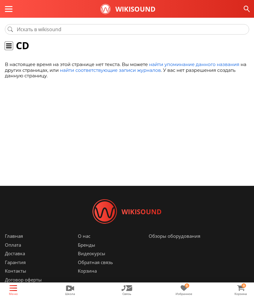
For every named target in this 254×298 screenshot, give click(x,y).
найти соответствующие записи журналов (110, 70)
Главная (14, 236)
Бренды (86, 245)
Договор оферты (23, 280)
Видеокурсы (91, 253)
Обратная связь (95, 262)
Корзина (87, 271)
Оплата (13, 245)
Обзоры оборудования (174, 236)
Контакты (15, 271)
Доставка (15, 253)
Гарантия (15, 262)
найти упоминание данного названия (194, 64)
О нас (84, 236)
